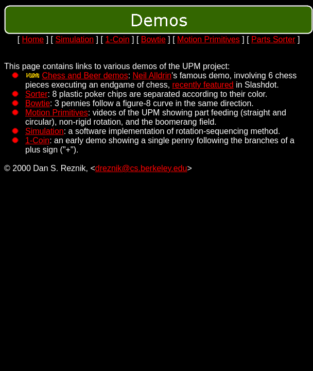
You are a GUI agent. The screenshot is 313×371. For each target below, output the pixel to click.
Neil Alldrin (152, 75)
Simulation (74, 39)
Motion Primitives (208, 39)
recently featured (203, 84)
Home (33, 39)
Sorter (36, 94)
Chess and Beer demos (85, 75)
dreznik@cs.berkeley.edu (141, 168)
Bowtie (153, 39)
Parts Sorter (273, 39)
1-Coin (117, 39)
